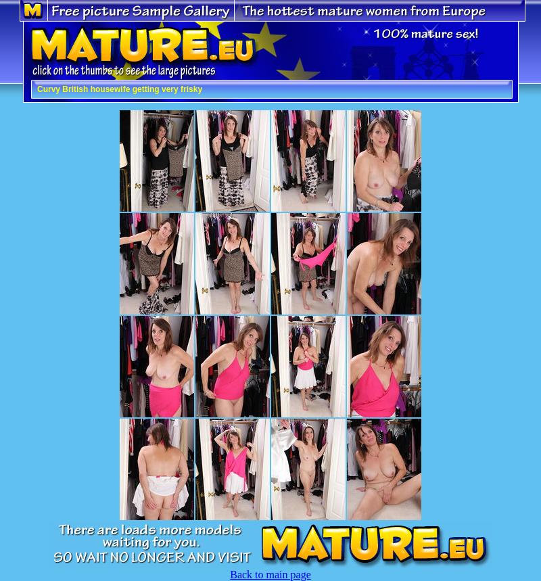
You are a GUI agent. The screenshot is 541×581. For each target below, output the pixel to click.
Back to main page (270, 574)
